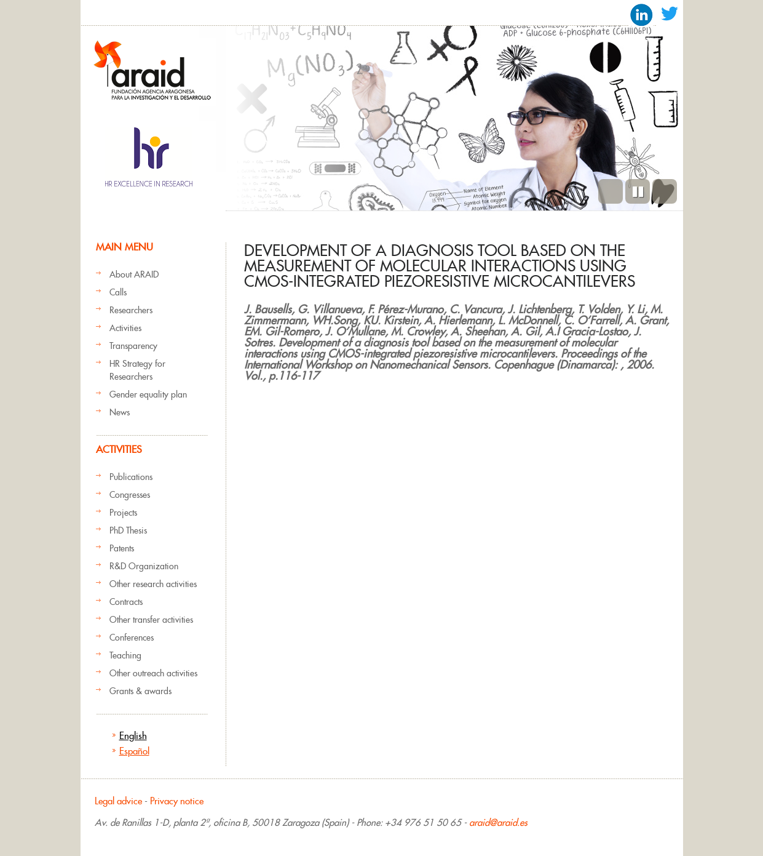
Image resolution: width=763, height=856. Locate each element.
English (133, 736)
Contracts (126, 601)
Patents (121, 548)
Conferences (131, 637)
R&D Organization (143, 566)
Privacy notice (177, 801)
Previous (610, 191)
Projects (123, 512)
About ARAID (134, 274)
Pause (637, 191)
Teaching (125, 655)
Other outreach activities (153, 673)
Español (134, 751)
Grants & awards (140, 691)
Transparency (133, 345)
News (119, 412)
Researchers (130, 310)
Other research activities (153, 584)
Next (664, 191)
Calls (118, 292)
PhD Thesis (128, 530)
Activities (125, 328)
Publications (130, 476)
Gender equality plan (148, 394)
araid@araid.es (498, 822)
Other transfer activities (151, 619)
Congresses (129, 494)
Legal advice (118, 801)
